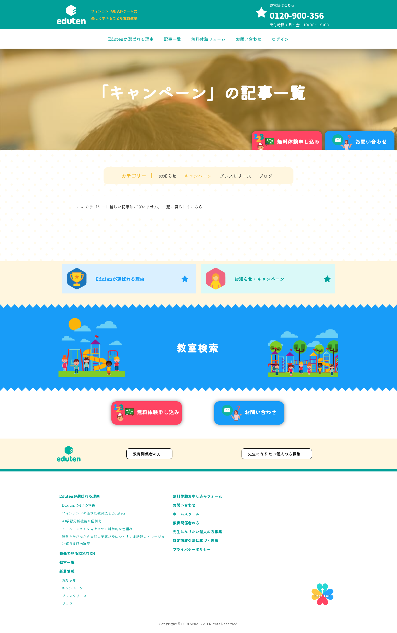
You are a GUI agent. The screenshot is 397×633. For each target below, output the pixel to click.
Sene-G (196, 623)
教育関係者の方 (186, 522)
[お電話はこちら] (261, 13)
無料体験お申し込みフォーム (197, 496)
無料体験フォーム (208, 39)
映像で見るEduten (77, 553)
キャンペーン (198, 175)
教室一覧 (66, 562)
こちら (196, 207)
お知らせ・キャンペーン (259, 278)
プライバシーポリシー (192, 549)
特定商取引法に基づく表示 (195, 540)
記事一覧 (172, 39)
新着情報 (66, 571)
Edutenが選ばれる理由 (131, 39)
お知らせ (167, 175)
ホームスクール (186, 514)
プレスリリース (235, 175)
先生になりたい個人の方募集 (197, 531)
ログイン (280, 39)
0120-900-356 (297, 15)
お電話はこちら (282, 5)
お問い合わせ (249, 39)
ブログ (265, 175)
